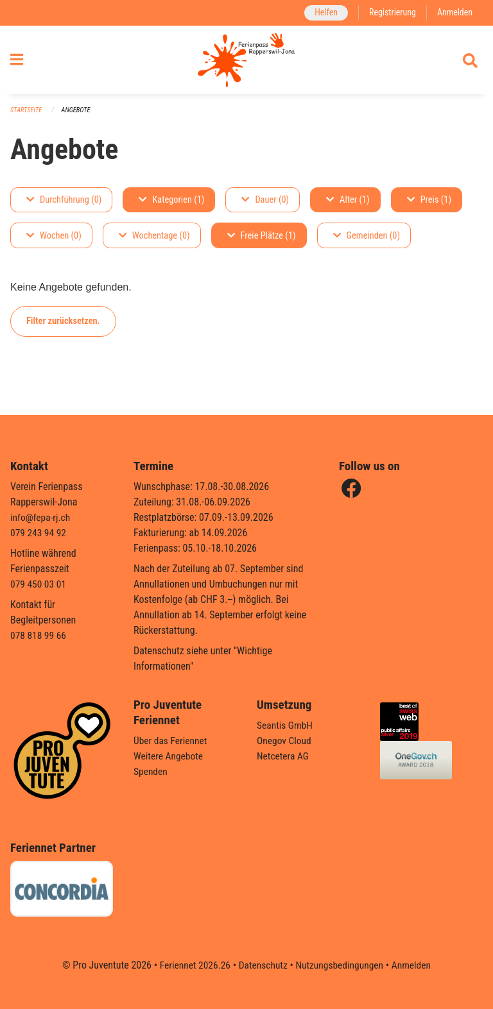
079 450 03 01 (39, 584)
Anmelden (454, 12)
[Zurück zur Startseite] (246, 63)
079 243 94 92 (39, 533)
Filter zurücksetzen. (63, 326)
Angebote (78, 116)
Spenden (151, 771)
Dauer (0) (265, 205)
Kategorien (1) (171, 205)
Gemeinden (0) (366, 241)
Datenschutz (262, 965)
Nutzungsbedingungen (340, 965)
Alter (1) (348, 205)
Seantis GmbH (286, 725)
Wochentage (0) (154, 241)
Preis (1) (429, 205)
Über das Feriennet (171, 740)
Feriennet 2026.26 (192, 965)
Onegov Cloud (285, 740)
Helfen (322, 12)
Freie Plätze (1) (261, 241)
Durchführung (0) (63, 205)
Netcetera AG (284, 756)
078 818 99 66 (39, 635)
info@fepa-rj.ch (41, 517)
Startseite (27, 116)
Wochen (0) (54, 241)
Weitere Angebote (169, 756)
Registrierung (391, 12)
